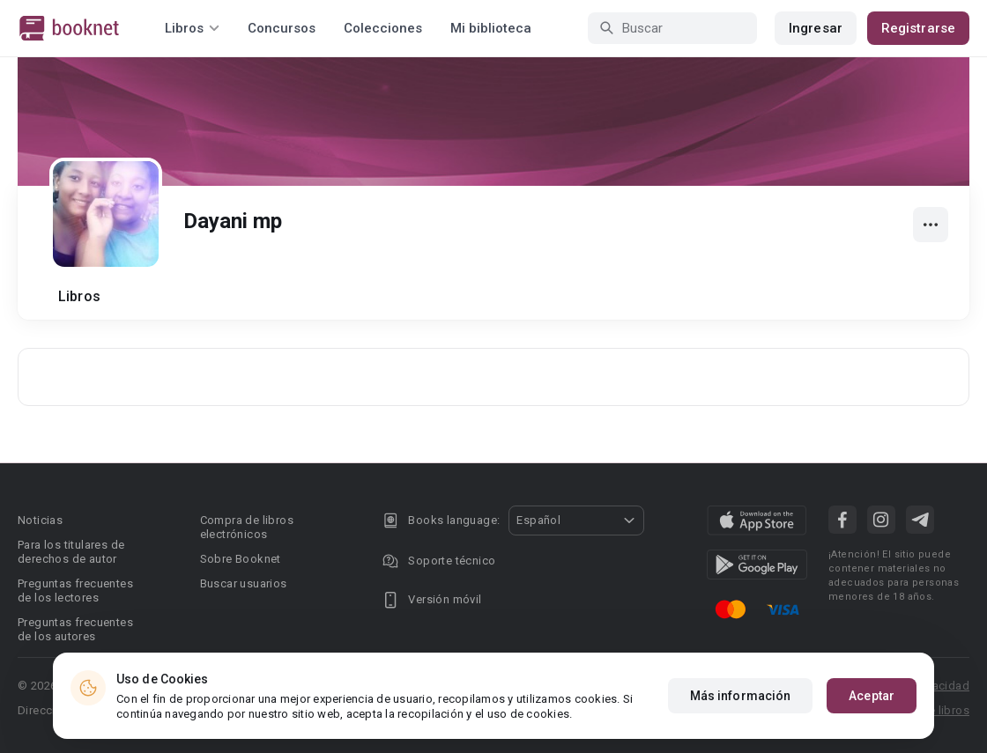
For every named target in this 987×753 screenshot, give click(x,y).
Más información (740, 696)
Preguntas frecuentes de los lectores (75, 590)
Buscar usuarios (243, 583)
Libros (79, 296)
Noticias (40, 520)
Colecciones (383, 28)
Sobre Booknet (240, 558)
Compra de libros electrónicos (246, 527)
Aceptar (871, 696)
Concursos (281, 28)
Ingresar (815, 28)
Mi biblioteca (490, 28)
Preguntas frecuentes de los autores (75, 629)
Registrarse (918, 28)
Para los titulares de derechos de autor (71, 551)
